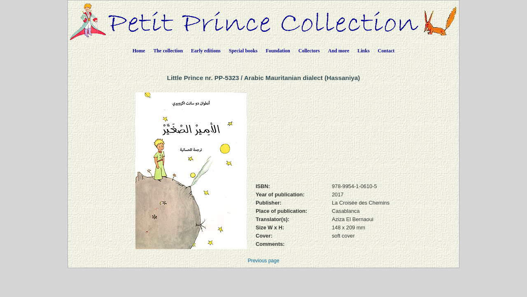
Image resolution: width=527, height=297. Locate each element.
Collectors (309, 51)
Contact (386, 51)
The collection (168, 51)
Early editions (206, 51)
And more (338, 51)
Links (363, 51)
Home (139, 51)
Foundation (278, 51)
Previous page (264, 261)
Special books (243, 51)
